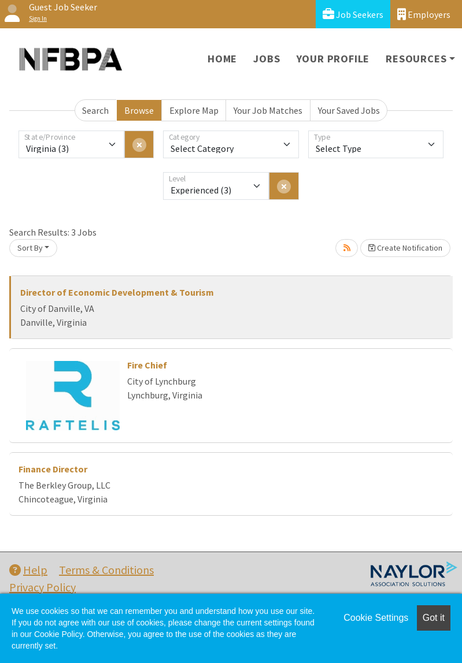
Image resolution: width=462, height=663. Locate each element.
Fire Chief (147, 365)
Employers (423, 14)
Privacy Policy (42, 587)
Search (95, 110)
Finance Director (53, 469)
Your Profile (333, 58)
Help (28, 570)
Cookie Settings (375, 618)
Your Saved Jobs (349, 110)
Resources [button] (416, 58)
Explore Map (194, 110)
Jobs (266, 58)
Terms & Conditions (106, 570)
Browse (139, 110)
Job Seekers (353, 14)
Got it (434, 618)
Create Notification (405, 248)
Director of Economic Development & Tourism (117, 292)
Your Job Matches (268, 110)
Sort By (30, 248)
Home (222, 58)
